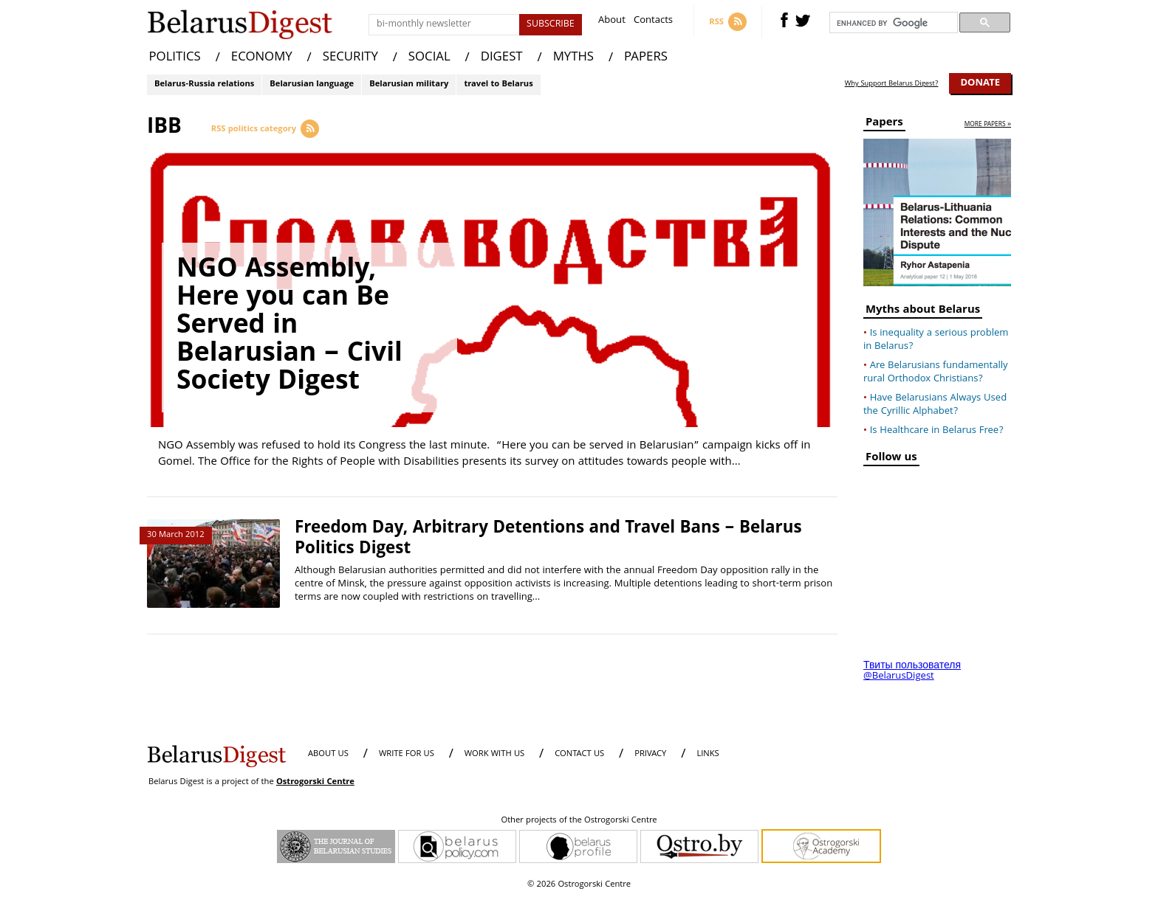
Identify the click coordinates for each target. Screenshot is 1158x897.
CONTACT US (579, 754)
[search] (892, 23)
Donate (980, 83)
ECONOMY (261, 58)
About (612, 21)
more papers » (988, 125)
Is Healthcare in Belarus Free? (937, 430)
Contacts (653, 21)
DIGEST (502, 58)
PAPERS (646, 58)
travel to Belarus (498, 84)
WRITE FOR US (406, 754)
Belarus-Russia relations (204, 84)
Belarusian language (312, 84)
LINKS (707, 754)
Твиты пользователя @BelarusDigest (912, 671)
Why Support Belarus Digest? (892, 84)
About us (328, 754)
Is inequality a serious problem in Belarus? (935, 340)
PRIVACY (650, 754)
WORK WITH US (494, 754)
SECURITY (350, 58)
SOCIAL (429, 58)
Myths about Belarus (923, 312)
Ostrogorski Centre (315, 782)
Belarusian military (408, 84)
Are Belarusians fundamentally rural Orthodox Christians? (935, 372)
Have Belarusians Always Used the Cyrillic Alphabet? (935, 405)
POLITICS (175, 58)
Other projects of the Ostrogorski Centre (579, 821)
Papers (884, 124)
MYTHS (573, 58)
